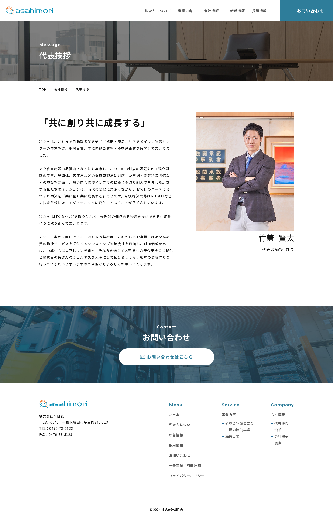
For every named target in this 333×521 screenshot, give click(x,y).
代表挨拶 (281, 423)
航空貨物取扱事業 (239, 423)
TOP (42, 89)
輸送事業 (232, 436)
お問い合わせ (311, 10)
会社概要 (281, 436)
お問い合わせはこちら (170, 357)
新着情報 (237, 10)
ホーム (174, 414)
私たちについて (158, 10)
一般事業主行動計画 (185, 465)
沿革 (278, 430)
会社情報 (211, 10)
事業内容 (185, 10)
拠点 (278, 443)
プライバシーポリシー (187, 475)
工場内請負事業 (237, 430)
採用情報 (259, 10)
